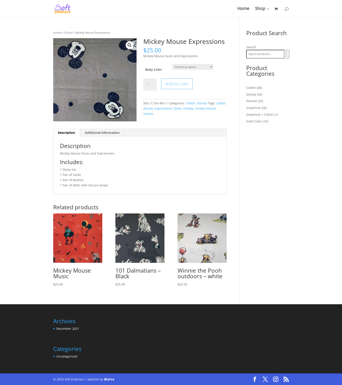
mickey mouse (205, 108)
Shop (260, 9)
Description (66, 133)
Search (251, 47)
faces (177, 108)
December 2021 (67, 329)
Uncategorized (66, 356)
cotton (221, 103)
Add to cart (177, 84)
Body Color (153, 69)
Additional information (102, 133)
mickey (188, 108)
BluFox (109, 379)
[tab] (66, 132)
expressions (163, 108)
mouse (148, 114)
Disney (202, 103)
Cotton (68, 32)
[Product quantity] (149, 84)
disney (148, 108)
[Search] (287, 54)
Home (243, 9)
